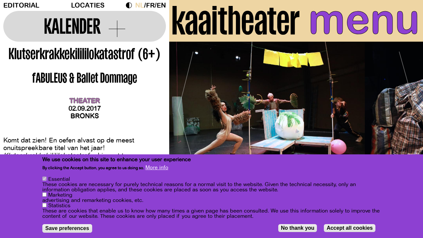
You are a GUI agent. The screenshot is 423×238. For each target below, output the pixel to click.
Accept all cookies (350, 228)
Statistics (59, 205)
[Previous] (186, 107)
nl (139, 5)
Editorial (21, 5)
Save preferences (67, 228)
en (161, 5)
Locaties (87, 5)
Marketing (60, 195)
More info (156, 167)
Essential (59, 179)
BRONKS (84, 116)
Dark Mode (130, 5)
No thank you (297, 228)
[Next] (406, 107)
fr (150, 5)
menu (364, 19)
